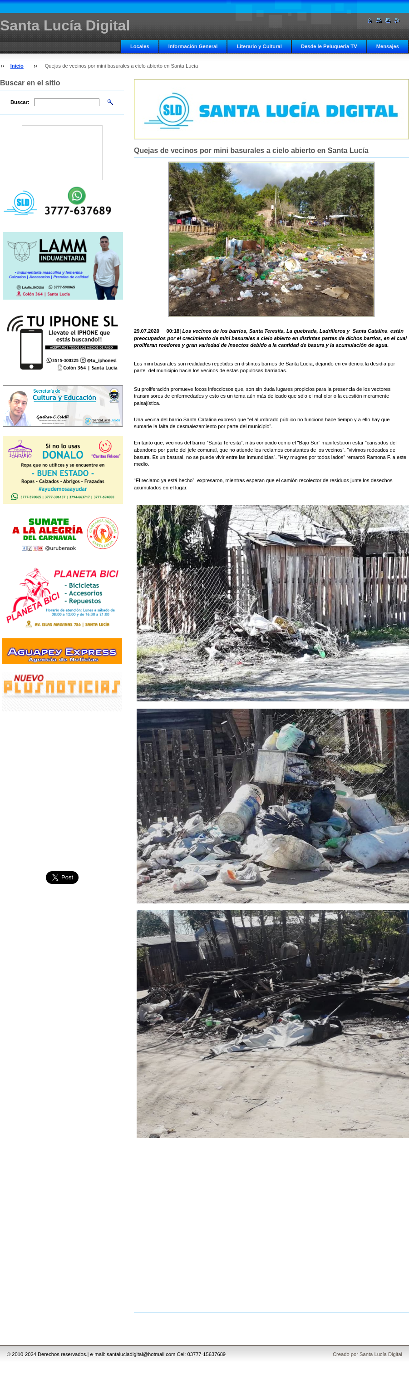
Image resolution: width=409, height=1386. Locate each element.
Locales (139, 46)
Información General (193, 46)
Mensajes (387, 46)
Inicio (17, 66)
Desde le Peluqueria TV (329, 46)
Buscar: (20, 102)
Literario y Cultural (259, 46)
